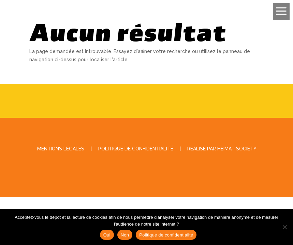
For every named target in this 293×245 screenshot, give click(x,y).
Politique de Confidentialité (135, 148)
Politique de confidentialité (166, 235)
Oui (107, 235)
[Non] (284, 227)
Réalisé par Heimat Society (222, 148)
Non (125, 235)
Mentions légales (60, 148)
